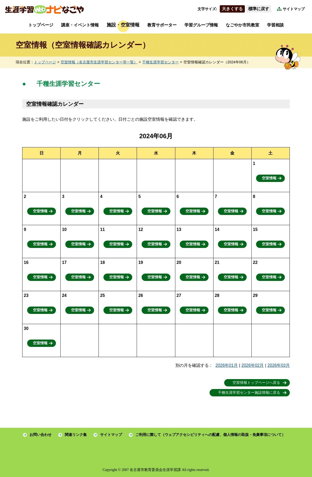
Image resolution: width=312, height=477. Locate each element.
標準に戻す (258, 9)
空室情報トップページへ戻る (256, 383)
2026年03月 (279, 365)
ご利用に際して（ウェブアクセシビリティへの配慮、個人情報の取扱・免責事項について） (210, 435)
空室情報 (269, 178)
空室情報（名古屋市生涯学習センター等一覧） (99, 62)
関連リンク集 (76, 435)
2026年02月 (252, 365)
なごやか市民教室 (242, 25)
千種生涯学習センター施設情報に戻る (249, 393)
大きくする (232, 9)
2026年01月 (227, 365)
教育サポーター (162, 25)
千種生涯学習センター (160, 62)
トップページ (40, 25)
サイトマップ (294, 9)
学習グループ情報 (201, 25)
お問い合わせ (40, 435)
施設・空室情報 (123, 24)
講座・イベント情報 (80, 25)
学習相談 (275, 25)
